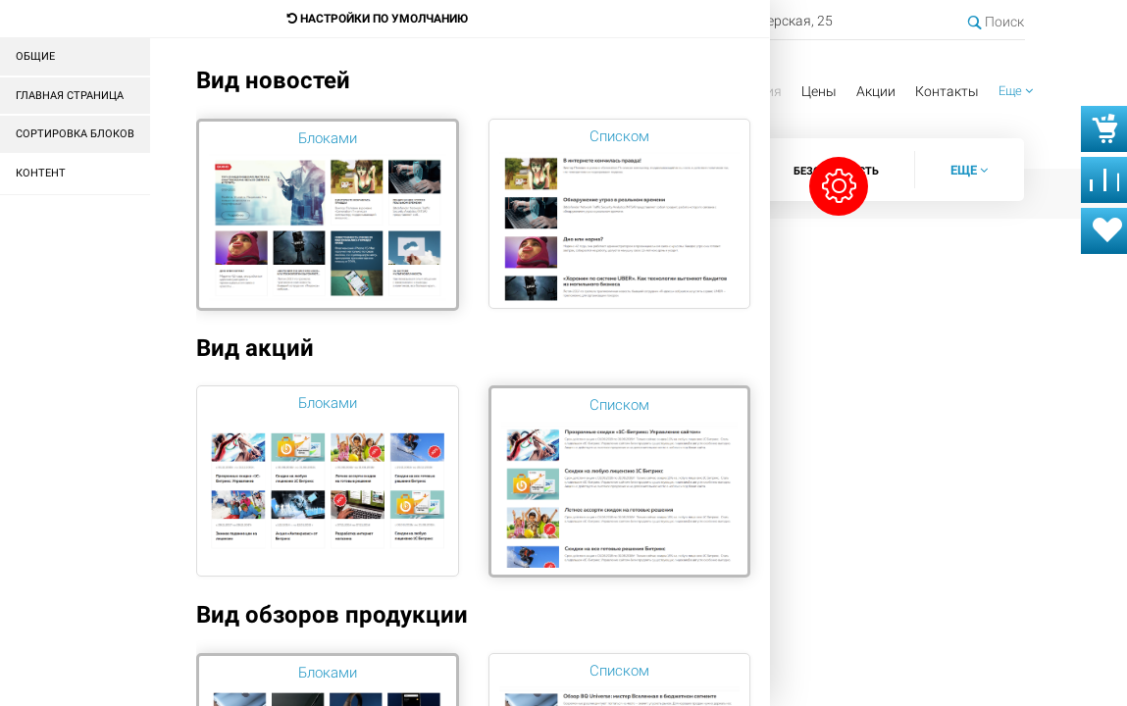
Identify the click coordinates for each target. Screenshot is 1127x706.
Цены (819, 91)
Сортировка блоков (75, 133)
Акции (876, 91)
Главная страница (70, 95)
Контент (41, 173)
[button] (1016, 92)
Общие (35, 56)
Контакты (947, 91)
